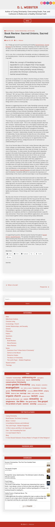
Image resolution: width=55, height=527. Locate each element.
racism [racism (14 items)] (34, 396)
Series (8, 348)
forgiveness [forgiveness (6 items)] (36, 388)
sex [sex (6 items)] (21, 399)
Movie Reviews (11, 343)
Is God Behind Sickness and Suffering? (17, 423)
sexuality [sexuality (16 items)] (34, 398)
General (8, 329)
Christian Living (10, 321)
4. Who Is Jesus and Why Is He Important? (18, 428)
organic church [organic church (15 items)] (13, 395)
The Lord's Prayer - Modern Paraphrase (17, 425)
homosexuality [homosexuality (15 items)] (18, 390)
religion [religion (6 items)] (41, 396)
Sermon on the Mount (14, 353)
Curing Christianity (11, 416)
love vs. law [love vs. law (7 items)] (15, 393)
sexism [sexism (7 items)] (25, 399)
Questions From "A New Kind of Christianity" (20, 350)
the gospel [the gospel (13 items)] (43, 401)
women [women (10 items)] (26, 404)
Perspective (43, 287)
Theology (9, 365)
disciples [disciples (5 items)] (38, 385)
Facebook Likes (27, 446)
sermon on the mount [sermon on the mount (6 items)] (12, 399)
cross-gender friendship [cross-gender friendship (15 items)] (18, 384)
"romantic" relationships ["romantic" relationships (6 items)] (13, 377)
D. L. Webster (27, 7)
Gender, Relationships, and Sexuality (25, 30)
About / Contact (11, 421)
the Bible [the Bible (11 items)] (20, 401)
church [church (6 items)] (28, 380)
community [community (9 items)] (35, 380)
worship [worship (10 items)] (33, 404)
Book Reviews (10, 30)
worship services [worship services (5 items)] (42, 404)
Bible (7, 316)
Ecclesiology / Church (12, 324)
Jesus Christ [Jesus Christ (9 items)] (38, 391)
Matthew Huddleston (10, 482)
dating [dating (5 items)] (33, 385)
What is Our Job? (13, 285)
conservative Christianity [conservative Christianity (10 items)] (16, 382)
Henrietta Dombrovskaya (11, 478)
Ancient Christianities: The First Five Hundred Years (20, 462)
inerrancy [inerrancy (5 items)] (30, 391)
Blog (7, 435)
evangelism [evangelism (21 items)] (12, 387)
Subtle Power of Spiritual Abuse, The (16, 493)
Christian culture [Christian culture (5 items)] (10, 380)
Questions (9, 336)
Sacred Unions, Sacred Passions (20, 170)
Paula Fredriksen (9, 463)
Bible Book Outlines (12, 319)
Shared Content (10, 363)
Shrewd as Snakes (12, 355)
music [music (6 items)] (42, 393)
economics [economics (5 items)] (44, 385)
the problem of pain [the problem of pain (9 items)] (14, 404)
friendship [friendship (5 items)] (43, 388)
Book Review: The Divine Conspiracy (17, 418)
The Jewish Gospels (11, 468)
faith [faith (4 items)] (22, 388)
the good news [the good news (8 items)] (31, 401)
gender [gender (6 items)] (8, 391)
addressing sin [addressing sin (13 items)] (29, 377)
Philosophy (9, 331)
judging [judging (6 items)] (46, 391)
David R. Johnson (9, 494)
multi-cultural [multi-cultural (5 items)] (35, 393)
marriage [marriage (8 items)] (23, 393)
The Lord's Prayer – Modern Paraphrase (19, 360)
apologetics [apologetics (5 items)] (40, 377)
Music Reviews (11, 345)
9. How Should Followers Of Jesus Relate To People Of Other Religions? (28, 438)
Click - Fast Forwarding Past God (15, 430)
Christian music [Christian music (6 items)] (20, 380)
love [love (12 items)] (8, 393)
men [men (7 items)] (29, 393)
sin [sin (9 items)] (41, 399)
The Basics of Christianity (15, 357)
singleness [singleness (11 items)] (10, 401)
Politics (8, 333)
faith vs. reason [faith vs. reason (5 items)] (28, 388)
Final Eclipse (8, 481)
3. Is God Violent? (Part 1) (13, 433)
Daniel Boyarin (9, 470)
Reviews (8, 338)
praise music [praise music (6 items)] (26, 396)
